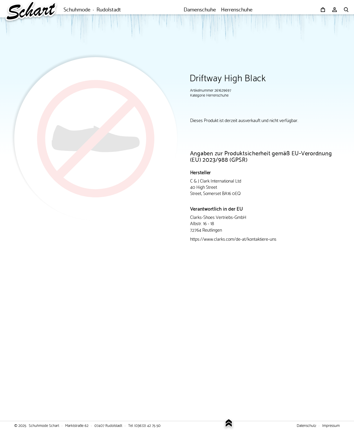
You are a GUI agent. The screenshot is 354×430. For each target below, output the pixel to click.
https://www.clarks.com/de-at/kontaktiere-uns (233, 238)
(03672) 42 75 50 (147, 425)
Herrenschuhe (217, 94)
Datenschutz (306, 425)
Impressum (331, 425)
